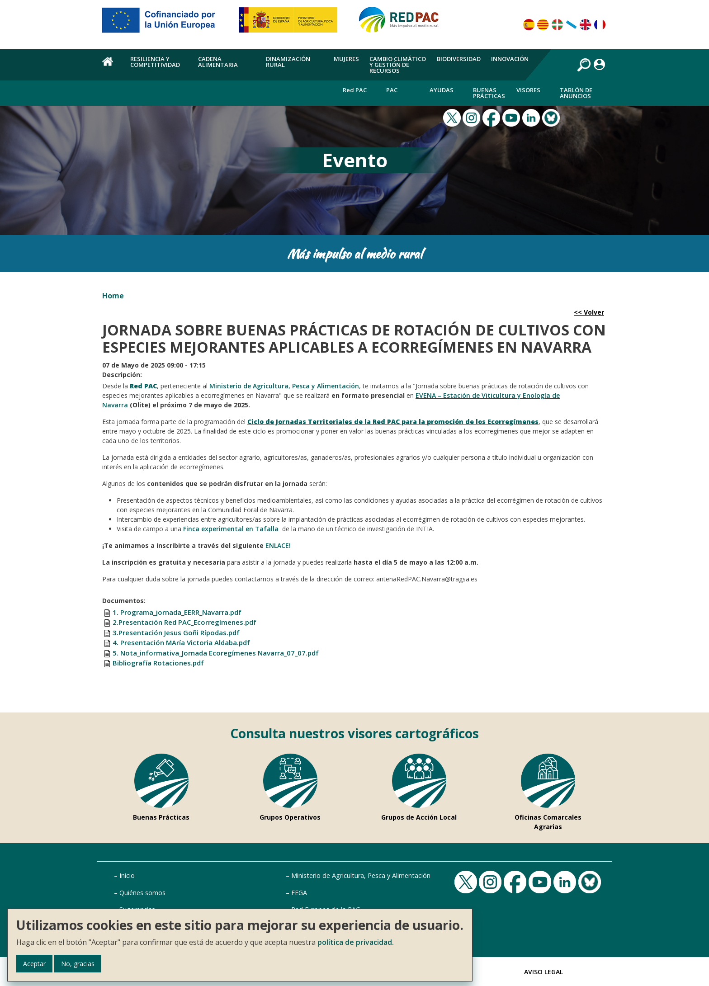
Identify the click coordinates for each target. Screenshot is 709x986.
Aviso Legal (543, 971)
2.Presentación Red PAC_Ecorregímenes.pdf (184, 622)
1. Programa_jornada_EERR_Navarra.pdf (177, 612)
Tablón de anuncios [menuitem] (576, 93)
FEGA (299, 892)
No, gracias (78, 963)
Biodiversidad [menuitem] (459, 59)
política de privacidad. (355, 942)
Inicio (127, 875)
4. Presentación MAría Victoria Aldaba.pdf (181, 642)
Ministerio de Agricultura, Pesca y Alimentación (360, 875)
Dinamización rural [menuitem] (288, 62)
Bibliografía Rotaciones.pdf (158, 662)
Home (113, 296)
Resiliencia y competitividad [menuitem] (155, 62)
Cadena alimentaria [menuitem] (218, 62)
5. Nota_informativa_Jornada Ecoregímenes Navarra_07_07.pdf (216, 652)
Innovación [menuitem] (510, 59)
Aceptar (34, 963)
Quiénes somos (142, 892)
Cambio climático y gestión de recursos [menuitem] (397, 65)
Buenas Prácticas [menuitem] (489, 93)
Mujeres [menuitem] (346, 59)
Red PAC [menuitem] (355, 90)
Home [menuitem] (111, 66)
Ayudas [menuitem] (442, 90)
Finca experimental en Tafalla (231, 528)
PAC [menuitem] (391, 90)
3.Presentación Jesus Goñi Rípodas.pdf (176, 632)
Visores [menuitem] (528, 90)
